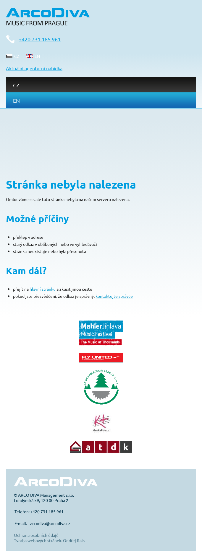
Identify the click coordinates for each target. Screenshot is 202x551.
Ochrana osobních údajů (36, 535)
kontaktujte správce (114, 296)
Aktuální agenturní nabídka (34, 68)
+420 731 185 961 (40, 39)
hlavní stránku (43, 289)
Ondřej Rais (74, 540)
